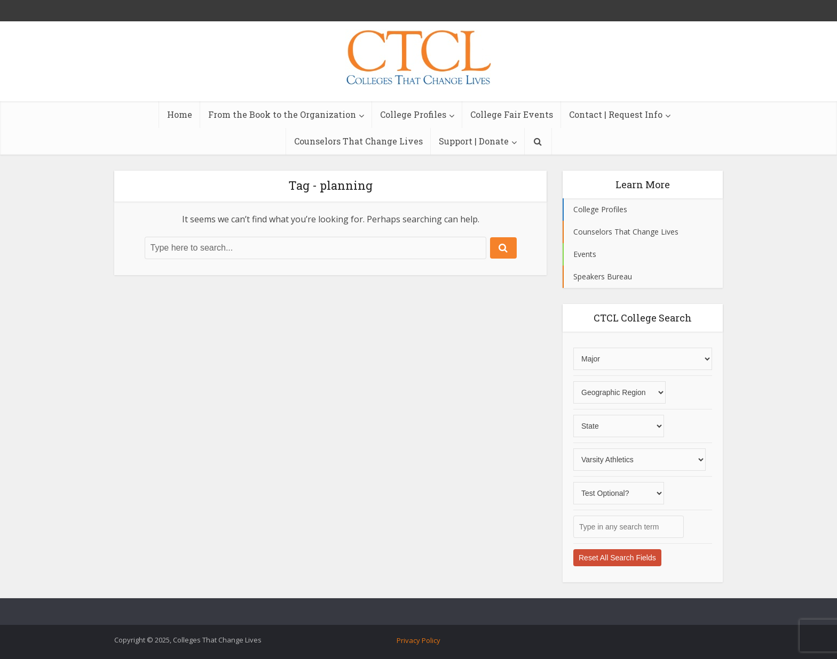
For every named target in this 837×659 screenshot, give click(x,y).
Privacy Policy (418, 640)
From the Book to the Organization (282, 114)
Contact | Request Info (615, 114)
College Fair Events (511, 114)
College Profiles (413, 114)
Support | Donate (474, 141)
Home (179, 114)
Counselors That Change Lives (358, 141)
